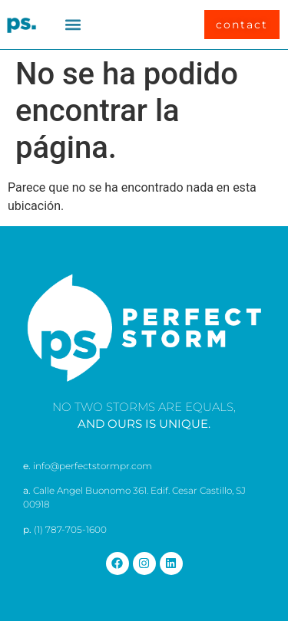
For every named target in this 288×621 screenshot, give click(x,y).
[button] (73, 25)
